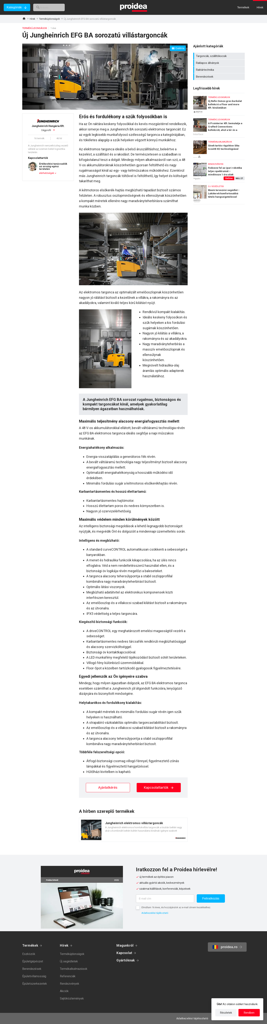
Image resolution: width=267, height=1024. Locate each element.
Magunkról (125, 945)
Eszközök (28, 954)
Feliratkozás (210, 898)
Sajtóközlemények (72, 998)
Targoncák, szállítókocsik (219, 56)
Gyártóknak (125, 960)
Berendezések (219, 76)
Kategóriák (14, 7)
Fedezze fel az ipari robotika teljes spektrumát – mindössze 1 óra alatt (219, 170)
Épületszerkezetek (34, 983)
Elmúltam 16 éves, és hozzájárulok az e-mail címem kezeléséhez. (176, 907)
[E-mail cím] (165, 898)
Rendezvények (69, 983)
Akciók (64, 991)
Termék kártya (133, 830)
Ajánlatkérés (107, 787)
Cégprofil (48, 128)
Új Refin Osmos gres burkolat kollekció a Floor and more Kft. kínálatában (219, 103)
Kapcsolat (124, 953)
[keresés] (53, 7)
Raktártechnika (219, 69)
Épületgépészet (32, 961)
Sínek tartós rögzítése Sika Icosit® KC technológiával (219, 148)
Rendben (249, 1012)
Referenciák (67, 976)
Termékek (30, 945)
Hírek (32, 18)
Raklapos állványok (219, 63)
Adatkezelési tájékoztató (154, 913)
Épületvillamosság (34, 976)
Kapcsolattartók (159, 787)
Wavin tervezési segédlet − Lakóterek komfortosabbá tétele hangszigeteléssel (219, 193)
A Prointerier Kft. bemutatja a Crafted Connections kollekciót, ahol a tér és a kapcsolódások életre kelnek (219, 125)
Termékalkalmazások (73, 969)
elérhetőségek (46, 173)
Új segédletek (69, 961)
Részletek (226, 1012)
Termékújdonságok (49, 18)
